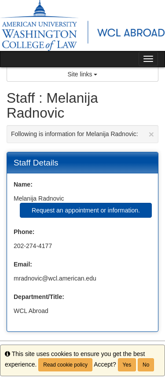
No (146, 365)
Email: (23, 264)
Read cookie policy (65, 365)
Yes (127, 365)
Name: (23, 184)
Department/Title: (39, 296)
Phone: (24, 231)
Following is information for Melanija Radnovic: (82, 134)
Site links (83, 74)
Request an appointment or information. (86, 210)
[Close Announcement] (151, 134)
